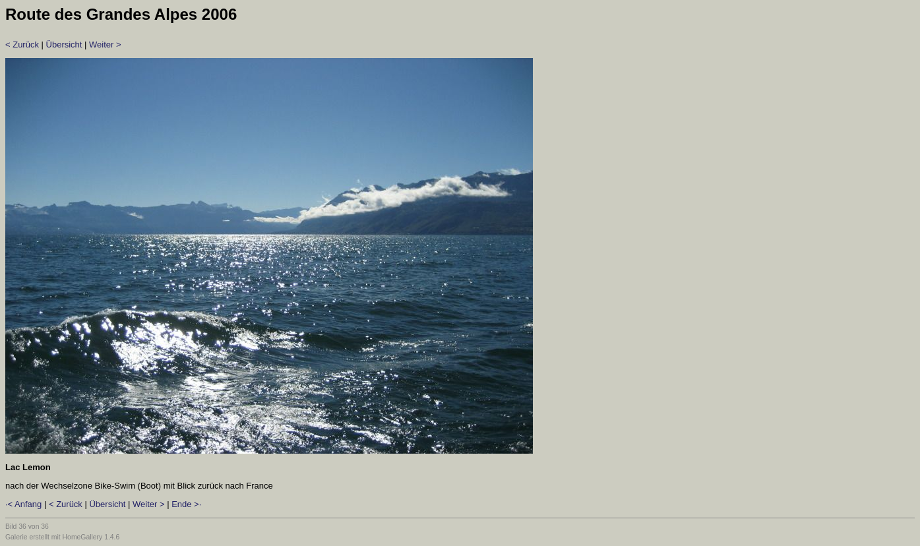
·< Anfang (23, 504)
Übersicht (64, 44)
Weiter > (105, 44)
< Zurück (22, 44)
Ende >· (186, 504)
